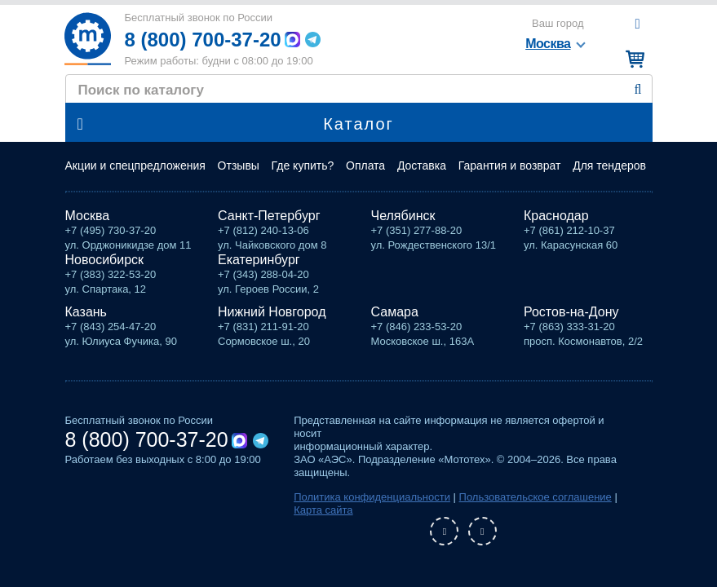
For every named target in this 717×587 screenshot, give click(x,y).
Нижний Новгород (271, 312)
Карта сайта (323, 510)
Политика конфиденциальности (372, 497)
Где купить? (303, 165)
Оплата (365, 165)
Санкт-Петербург (269, 216)
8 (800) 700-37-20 (203, 40)
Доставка (421, 165)
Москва (87, 216)
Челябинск (403, 216)
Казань (86, 312)
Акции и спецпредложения (135, 165)
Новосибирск (104, 260)
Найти (638, 90)
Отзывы (238, 165)
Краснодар (556, 216)
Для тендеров (609, 165)
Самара (394, 312)
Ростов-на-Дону (571, 312)
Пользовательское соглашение (535, 497)
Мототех (88, 38)
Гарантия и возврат (509, 165)
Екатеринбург (259, 260)
